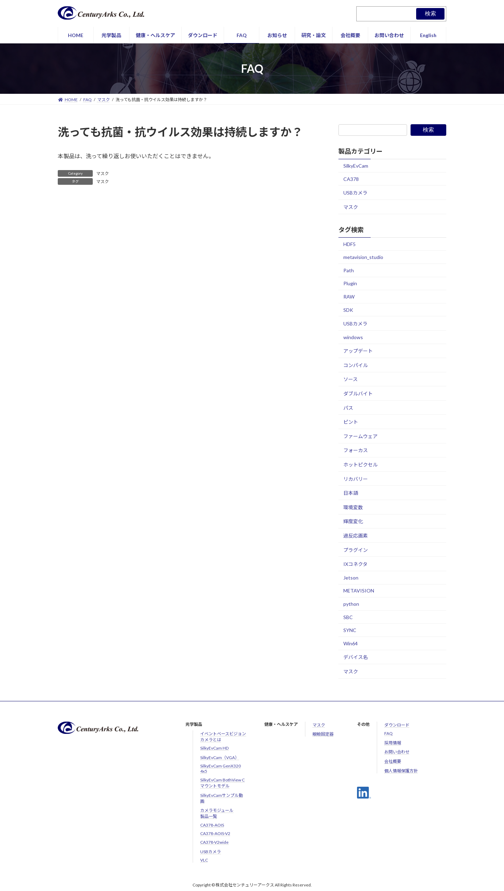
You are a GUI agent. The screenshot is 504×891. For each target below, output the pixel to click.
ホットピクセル (360, 465)
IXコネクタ (355, 564)
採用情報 (392, 742)
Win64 (350, 643)
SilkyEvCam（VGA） (219, 757)
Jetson (350, 578)
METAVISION (358, 591)
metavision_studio (363, 257)
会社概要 (392, 761)
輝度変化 (353, 522)
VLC (204, 860)
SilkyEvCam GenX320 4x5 (220, 768)
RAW (349, 297)
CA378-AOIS (212, 825)
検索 (430, 13)
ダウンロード (397, 725)
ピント (350, 422)
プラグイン (355, 550)
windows (353, 337)
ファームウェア (360, 436)
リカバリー (355, 479)
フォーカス (355, 451)
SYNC (349, 630)
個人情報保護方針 (401, 770)
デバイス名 (355, 657)
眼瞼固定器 (323, 734)
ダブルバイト (358, 394)
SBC (348, 617)
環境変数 (353, 507)
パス (348, 408)
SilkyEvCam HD (214, 748)
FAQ (388, 733)
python (351, 604)
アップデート (358, 351)
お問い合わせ (397, 752)
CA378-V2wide (214, 842)
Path (348, 270)
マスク (102, 173)
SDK (348, 310)
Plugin (350, 284)
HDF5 (349, 244)
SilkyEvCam (355, 166)
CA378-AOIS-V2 (215, 833)
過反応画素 (355, 536)
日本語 (350, 493)
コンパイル (355, 365)
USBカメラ (355, 193)
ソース (350, 380)
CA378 (351, 179)
